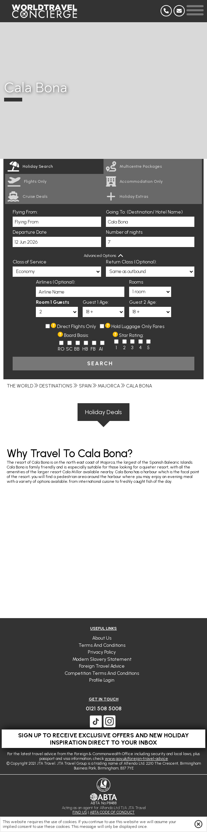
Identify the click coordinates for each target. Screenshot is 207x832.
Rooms (136, 282)
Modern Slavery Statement (102, 659)
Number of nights (124, 232)
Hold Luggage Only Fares (137, 326)
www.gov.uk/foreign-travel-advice (136, 758)
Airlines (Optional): (55, 282)
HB (85, 349)
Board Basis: (76, 335)
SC (69, 349)
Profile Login (101, 680)
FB (93, 349)
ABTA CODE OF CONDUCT (112, 812)
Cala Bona (139, 386)
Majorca (109, 386)
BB (77, 349)
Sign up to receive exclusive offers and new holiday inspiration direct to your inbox (103, 739)
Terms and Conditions (102, 645)
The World (20, 386)
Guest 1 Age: (96, 302)
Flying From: (25, 212)
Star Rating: (131, 335)
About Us (101, 638)
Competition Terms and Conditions (102, 673)
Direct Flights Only (76, 326)
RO (61, 349)
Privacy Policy (102, 652)
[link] (153, 166)
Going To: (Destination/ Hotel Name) (144, 212)
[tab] (54, 166)
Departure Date (30, 232)
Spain (85, 386)
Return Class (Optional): (131, 262)
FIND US (79, 812)
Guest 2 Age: (143, 302)
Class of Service (29, 262)
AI (101, 349)
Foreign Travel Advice (102, 666)
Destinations (55, 386)
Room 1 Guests (52, 302)
